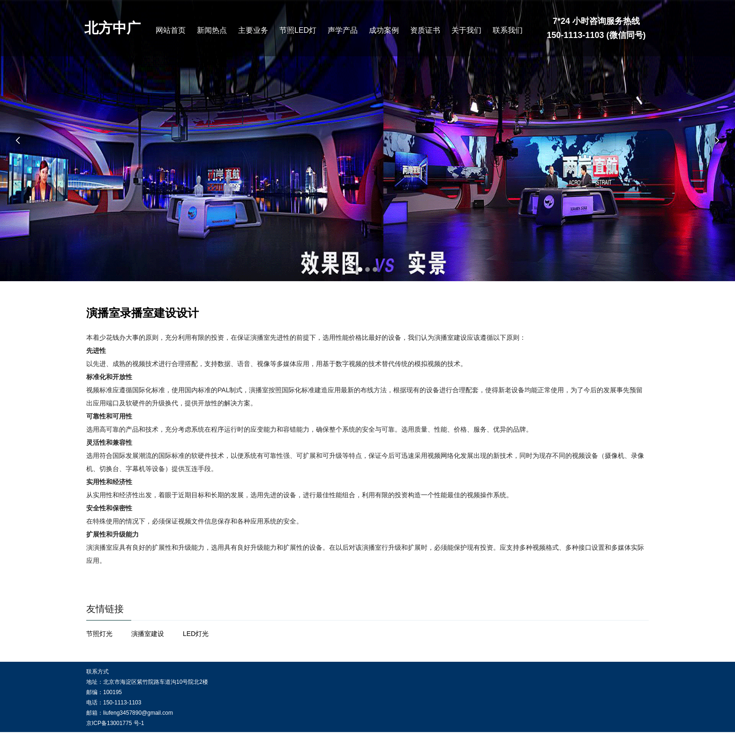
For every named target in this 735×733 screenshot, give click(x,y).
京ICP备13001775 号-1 (115, 723)
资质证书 (425, 30)
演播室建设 (147, 633)
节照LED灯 (297, 30)
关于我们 (466, 30)
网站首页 (171, 30)
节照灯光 (99, 633)
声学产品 (343, 30)
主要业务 (253, 30)
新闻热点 (212, 30)
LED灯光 (196, 633)
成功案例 (384, 30)
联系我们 (508, 30)
